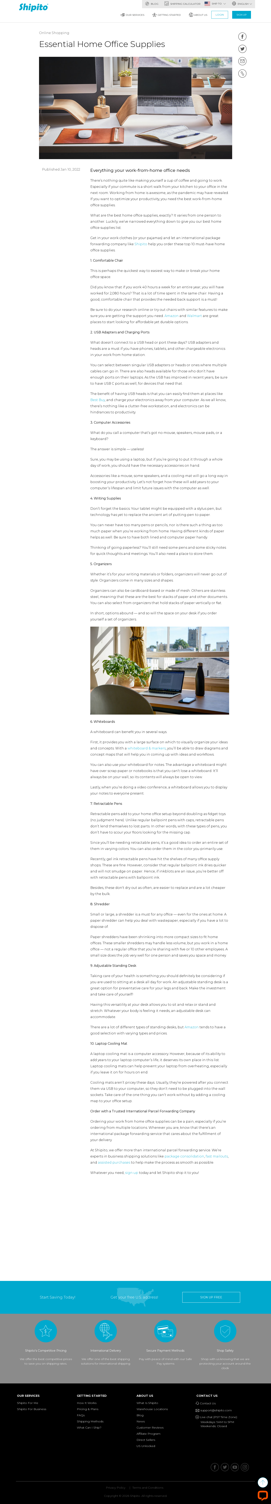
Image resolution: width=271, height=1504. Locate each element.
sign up (131, 1173)
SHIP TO (219, 3)
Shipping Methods (90, 1421)
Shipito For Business (31, 1409)
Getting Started (166, 15)
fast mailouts (217, 1156)
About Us (198, 15)
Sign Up (241, 14)
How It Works (86, 1403)
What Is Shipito (147, 1403)
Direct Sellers (146, 1440)
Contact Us (208, 1396)
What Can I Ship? (89, 1427)
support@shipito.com (215, 1410)
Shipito (140, 244)
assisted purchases (114, 1162)
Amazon (172, 316)
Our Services (132, 15)
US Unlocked (146, 1446)
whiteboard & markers (147, 748)
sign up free (211, 1297)
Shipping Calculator (182, 3)
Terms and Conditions (147, 1487)
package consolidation (184, 1156)
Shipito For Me (27, 1403)
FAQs (81, 1415)
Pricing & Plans (87, 1409)
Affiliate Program (148, 1434)
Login (220, 14)
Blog (151, 3)
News (141, 1421)
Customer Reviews (150, 1427)
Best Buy (97, 400)
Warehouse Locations (152, 1409)
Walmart (194, 316)
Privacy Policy (115, 1487)
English (242, 3)
